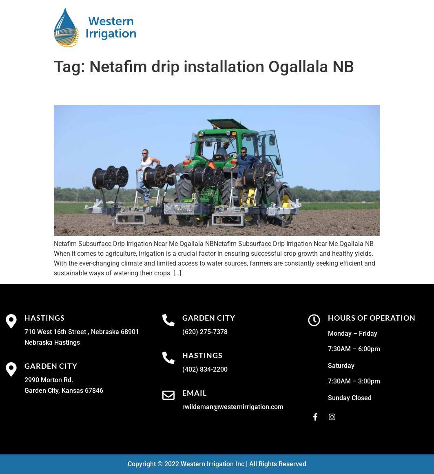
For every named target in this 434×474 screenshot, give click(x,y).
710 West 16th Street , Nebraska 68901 (81, 332)
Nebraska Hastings (52, 342)
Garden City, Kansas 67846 (63, 390)
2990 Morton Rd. (48, 380)
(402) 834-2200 (205, 369)
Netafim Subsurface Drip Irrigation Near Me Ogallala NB (215, 91)
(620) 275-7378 (205, 332)
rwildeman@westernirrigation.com (232, 407)
